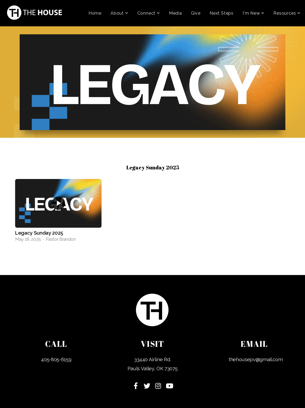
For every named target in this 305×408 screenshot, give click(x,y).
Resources (286, 13)
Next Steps (222, 13)
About (119, 13)
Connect (148, 13)
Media (175, 13)
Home (94, 13)
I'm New (253, 13)
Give (196, 13)
